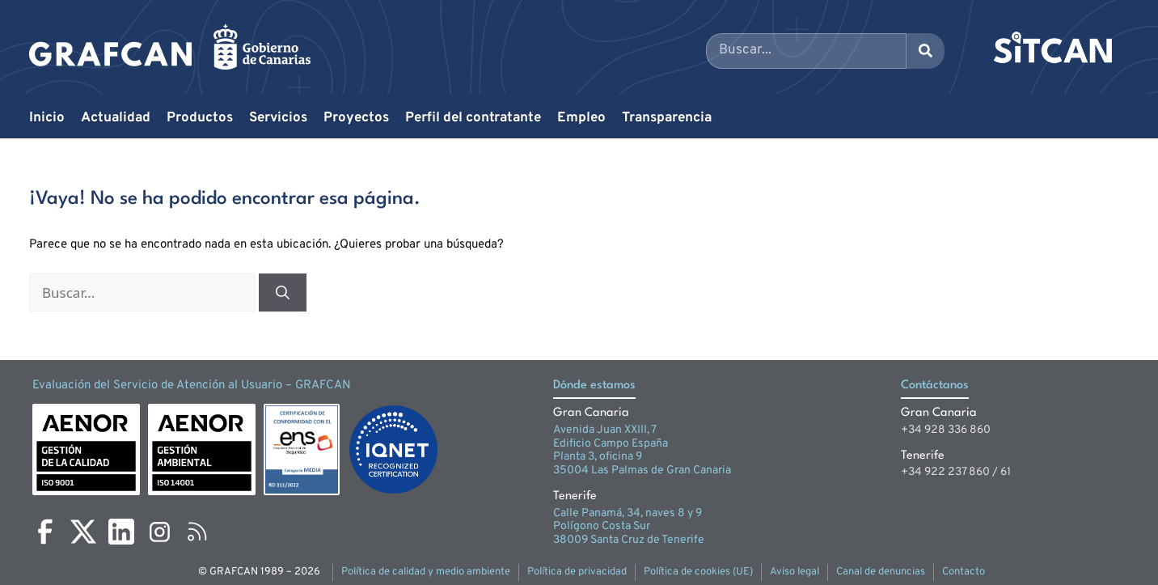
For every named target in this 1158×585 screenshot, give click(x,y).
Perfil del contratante (473, 118)
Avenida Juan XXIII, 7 (605, 430)
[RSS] (197, 532)
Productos (200, 118)
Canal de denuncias (880, 572)
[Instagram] (159, 532)
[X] (83, 532)
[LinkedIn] (121, 532)
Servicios (278, 118)
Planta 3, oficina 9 (597, 457)
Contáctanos (935, 385)
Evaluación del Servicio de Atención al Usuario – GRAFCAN (191, 385)
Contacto (963, 572)
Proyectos (356, 118)
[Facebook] (45, 532)
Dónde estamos (594, 385)
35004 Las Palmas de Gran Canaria (642, 470)
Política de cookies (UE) (698, 572)
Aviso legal (794, 572)
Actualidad (115, 118)
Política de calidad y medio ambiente (425, 572)
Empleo (581, 118)
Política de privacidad (577, 572)
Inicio (47, 118)
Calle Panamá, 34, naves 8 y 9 (627, 513)
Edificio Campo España (610, 444)
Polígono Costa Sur (601, 526)
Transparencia (667, 118)
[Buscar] (282, 292)
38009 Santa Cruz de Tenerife (628, 540)
